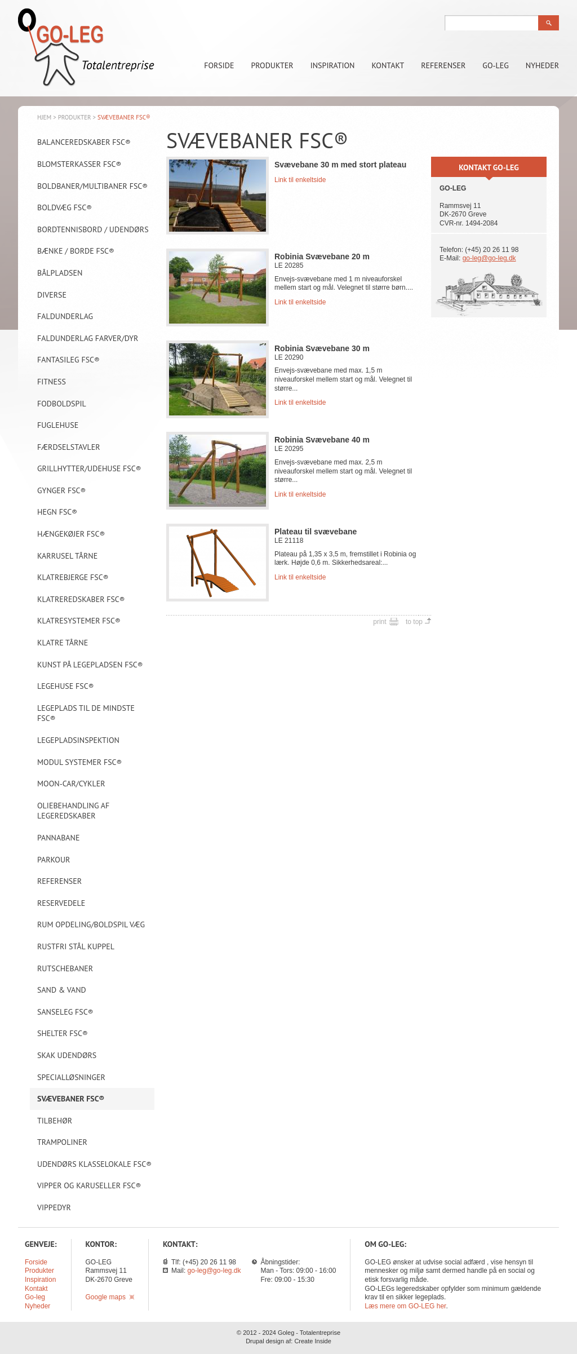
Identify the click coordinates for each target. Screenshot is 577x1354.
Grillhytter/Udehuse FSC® (89, 468)
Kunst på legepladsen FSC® (90, 665)
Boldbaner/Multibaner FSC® (92, 186)
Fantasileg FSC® (68, 360)
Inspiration (332, 65)
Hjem (44, 117)
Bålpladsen (59, 273)
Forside (219, 65)
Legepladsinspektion (78, 740)
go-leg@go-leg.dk (489, 258)
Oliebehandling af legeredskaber (73, 810)
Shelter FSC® (62, 1033)
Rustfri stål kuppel (75, 946)
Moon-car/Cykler (71, 783)
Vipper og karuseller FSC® (89, 1185)
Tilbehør (54, 1121)
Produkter (272, 65)
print (379, 622)
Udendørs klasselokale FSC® (94, 1164)
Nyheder (542, 65)
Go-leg (495, 65)
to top (414, 622)
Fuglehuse (57, 425)
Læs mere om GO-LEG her (405, 1306)
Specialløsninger (71, 1077)
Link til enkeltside (300, 180)
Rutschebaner (65, 968)
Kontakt (388, 65)
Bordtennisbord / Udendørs (93, 229)
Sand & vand (61, 990)
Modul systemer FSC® (79, 762)
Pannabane (58, 838)
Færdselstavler (68, 447)
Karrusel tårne (67, 556)
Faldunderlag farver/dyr (87, 338)
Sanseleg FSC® (65, 1012)
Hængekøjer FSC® (71, 534)
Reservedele (61, 903)
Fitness (51, 382)
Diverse (51, 295)
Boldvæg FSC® (64, 207)
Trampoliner (62, 1142)
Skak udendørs (66, 1055)
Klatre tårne (62, 643)
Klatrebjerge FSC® (72, 577)
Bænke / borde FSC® (75, 251)
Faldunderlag (65, 316)
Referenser (443, 65)
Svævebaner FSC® (70, 1099)
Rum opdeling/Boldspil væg (91, 924)
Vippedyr (54, 1207)
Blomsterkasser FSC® (79, 164)
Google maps (110, 1297)
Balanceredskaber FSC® (84, 142)
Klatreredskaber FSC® (81, 599)
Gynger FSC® (61, 490)
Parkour (53, 860)
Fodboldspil (61, 404)
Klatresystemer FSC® (79, 621)
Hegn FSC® (57, 512)
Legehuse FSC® (65, 686)
